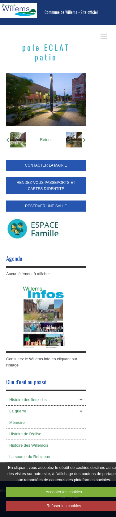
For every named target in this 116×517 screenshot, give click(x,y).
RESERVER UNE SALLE (46, 206)
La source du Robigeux (29, 456)
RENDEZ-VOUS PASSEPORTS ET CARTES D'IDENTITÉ (46, 185)
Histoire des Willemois (28, 445)
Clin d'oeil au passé (26, 381)
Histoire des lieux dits (28, 399)
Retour (46, 139)
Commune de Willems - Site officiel (71, 12)
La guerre (17, 411)
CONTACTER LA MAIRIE (46, 165)
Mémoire (17, 422)
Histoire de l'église (25, 434)
